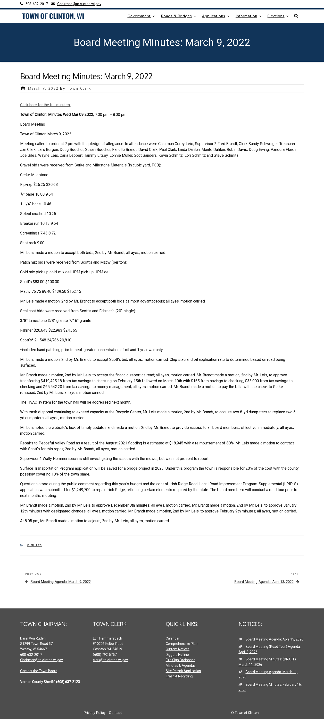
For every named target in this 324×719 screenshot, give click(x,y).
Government (141, 16)
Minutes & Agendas (181, 665)
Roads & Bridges (179, 16)
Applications (216, 16)
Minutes (34, 545)
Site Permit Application (183, 671)
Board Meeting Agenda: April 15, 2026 (274, 639)
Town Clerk (79, 88)
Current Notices (178, 649)
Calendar (173, 638)
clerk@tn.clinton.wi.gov (110, 660)
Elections (278, 16)
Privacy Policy (95, 712)
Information (249, 16)
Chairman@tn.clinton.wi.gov (41, 660)
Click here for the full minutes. (45, 105)
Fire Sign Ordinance (180, 660)
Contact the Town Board (38, 671)
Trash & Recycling (179, 676)
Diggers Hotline (177, 655)
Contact (115, 712)
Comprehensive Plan (182, 644)
